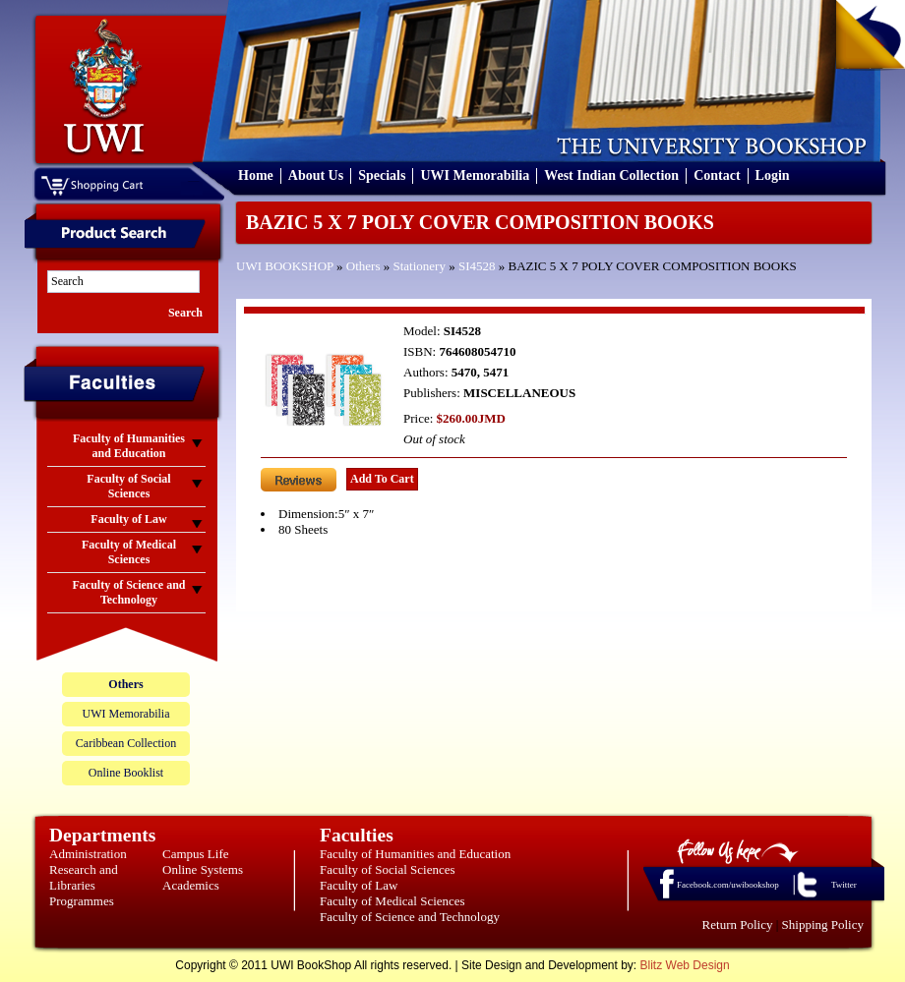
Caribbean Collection (126, 743)
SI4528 (477, 266)
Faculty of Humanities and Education (415, 853)
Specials (381, 175)
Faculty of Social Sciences (387, 869)
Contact (717, 175)
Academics (190, 885)
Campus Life (195, 853)
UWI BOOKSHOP (284, 266)
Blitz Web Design (685, 965)
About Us (315, 175)
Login (772, 175)
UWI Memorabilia (474, 175)
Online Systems (202, 869)
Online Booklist (126, 773)
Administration (88, 853)
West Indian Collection (611, 175)
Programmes (81, 901)
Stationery (419, 266)
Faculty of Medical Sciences (392, 901)
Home (255, 175)
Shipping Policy (823, 924)
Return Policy (737, 924)
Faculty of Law (358, 885)
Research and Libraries (83, 877)
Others (363, 266)
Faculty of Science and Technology (410, 916)
